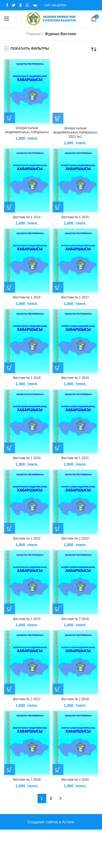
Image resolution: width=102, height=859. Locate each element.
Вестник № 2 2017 (27, 699)
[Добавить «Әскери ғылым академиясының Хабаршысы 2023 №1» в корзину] (57, 118)
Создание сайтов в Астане (50, 822)
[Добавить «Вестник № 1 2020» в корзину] (9, 447)
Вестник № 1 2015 (75, 217)
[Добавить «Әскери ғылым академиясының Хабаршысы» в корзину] (9, 117)
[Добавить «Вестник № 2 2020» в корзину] (57, 769)
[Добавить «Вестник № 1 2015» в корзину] (57, 207)
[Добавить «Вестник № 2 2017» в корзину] (9, 689)
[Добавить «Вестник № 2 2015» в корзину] (9, 608)
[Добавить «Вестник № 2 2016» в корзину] (57, 608)
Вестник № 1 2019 (75, 378)
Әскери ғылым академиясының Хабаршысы (27, 130)
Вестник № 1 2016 (27, 297)
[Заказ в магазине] (94, 49)
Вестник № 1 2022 (27, 538)
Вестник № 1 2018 (27, 378)
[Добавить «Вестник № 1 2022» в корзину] (9, 528)
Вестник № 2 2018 (75, 699)
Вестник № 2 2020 (75, 780)
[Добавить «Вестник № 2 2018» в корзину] (57, 689)
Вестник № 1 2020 (27, 458)
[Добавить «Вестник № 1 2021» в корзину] (57, 447)
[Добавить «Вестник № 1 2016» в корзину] (9, 287)
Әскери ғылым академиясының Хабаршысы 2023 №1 (75, 132)
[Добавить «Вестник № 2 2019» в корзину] (9, 769)
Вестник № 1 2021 (75, 458)
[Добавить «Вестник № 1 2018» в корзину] (9, 367)
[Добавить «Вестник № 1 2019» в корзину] (57, 367)
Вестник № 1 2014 (27, 217)
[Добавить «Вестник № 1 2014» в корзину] (9, 207)
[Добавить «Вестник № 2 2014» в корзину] (57, 528)
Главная (33, 34)
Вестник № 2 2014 (75, 538)
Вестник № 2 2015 (27, 619)
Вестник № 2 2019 (27, 780)
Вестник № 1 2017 (75, 297)
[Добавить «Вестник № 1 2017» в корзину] (57, 287)
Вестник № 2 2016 (75, 619)
